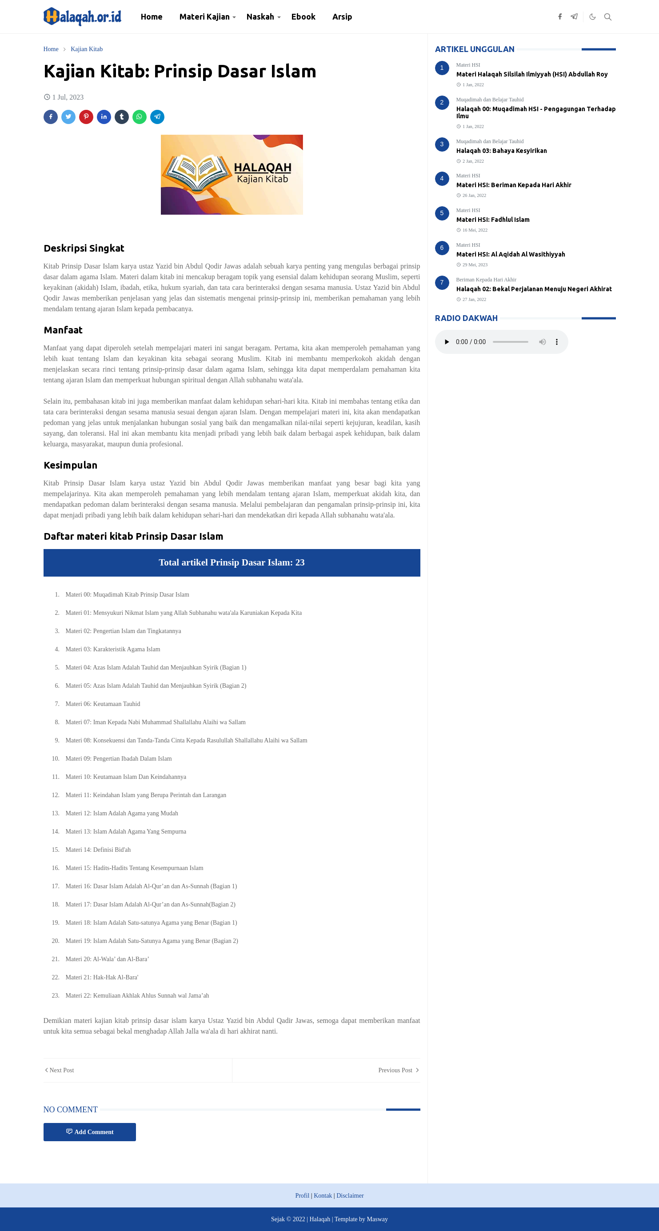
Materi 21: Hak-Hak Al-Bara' (102, 977)
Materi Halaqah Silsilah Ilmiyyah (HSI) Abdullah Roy (532, 74)
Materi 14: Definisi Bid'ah (98, 849)
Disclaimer (349, 1195)
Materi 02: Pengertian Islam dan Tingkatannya (123, 631)
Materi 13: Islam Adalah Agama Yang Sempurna (126, 831)
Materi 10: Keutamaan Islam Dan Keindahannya (126, 777)
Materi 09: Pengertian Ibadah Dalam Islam (119, 758)
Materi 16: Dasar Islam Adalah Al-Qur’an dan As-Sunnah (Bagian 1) (151, 886)
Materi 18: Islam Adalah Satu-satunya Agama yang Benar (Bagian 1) (151, 922)
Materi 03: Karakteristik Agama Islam (113, 649)
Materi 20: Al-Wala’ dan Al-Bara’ (107, 959)
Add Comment (90, 1131)
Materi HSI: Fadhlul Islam (493, 219)
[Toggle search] (608, 17)
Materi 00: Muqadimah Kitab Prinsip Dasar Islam (127, 594)
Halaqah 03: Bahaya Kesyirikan (501, 150)
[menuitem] (151, 16)
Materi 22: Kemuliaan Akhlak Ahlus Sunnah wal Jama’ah (137, 995)
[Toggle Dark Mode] (592, 16)
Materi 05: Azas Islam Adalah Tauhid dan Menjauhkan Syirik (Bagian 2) (156, 685)
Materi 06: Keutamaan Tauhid (103, 704)
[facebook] (560, 17)
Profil (302, 1195)
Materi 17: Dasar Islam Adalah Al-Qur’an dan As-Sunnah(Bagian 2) (151, 904)
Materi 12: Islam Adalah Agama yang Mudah (122, 813)
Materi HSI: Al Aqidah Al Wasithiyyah (510, 254)
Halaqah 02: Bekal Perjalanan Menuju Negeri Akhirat (534, 289)
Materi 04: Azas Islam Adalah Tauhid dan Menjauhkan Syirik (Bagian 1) (156, 667)
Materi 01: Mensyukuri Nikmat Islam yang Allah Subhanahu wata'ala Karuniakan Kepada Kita (184, 612)
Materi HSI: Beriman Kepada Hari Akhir (513, 184)
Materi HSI (468, 65)
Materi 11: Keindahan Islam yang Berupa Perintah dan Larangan (146, 795)
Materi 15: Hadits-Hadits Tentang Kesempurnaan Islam (135, 868)
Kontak (323, 1195)
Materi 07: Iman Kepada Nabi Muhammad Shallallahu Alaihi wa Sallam (156, 722)
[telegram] (574, 17)
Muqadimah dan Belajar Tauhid (490, 99)
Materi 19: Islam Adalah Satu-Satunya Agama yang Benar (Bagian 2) (152, 941)
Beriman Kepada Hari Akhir (486, 280)
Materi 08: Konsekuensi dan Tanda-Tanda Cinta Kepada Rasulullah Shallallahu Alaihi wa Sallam (187, 740)
